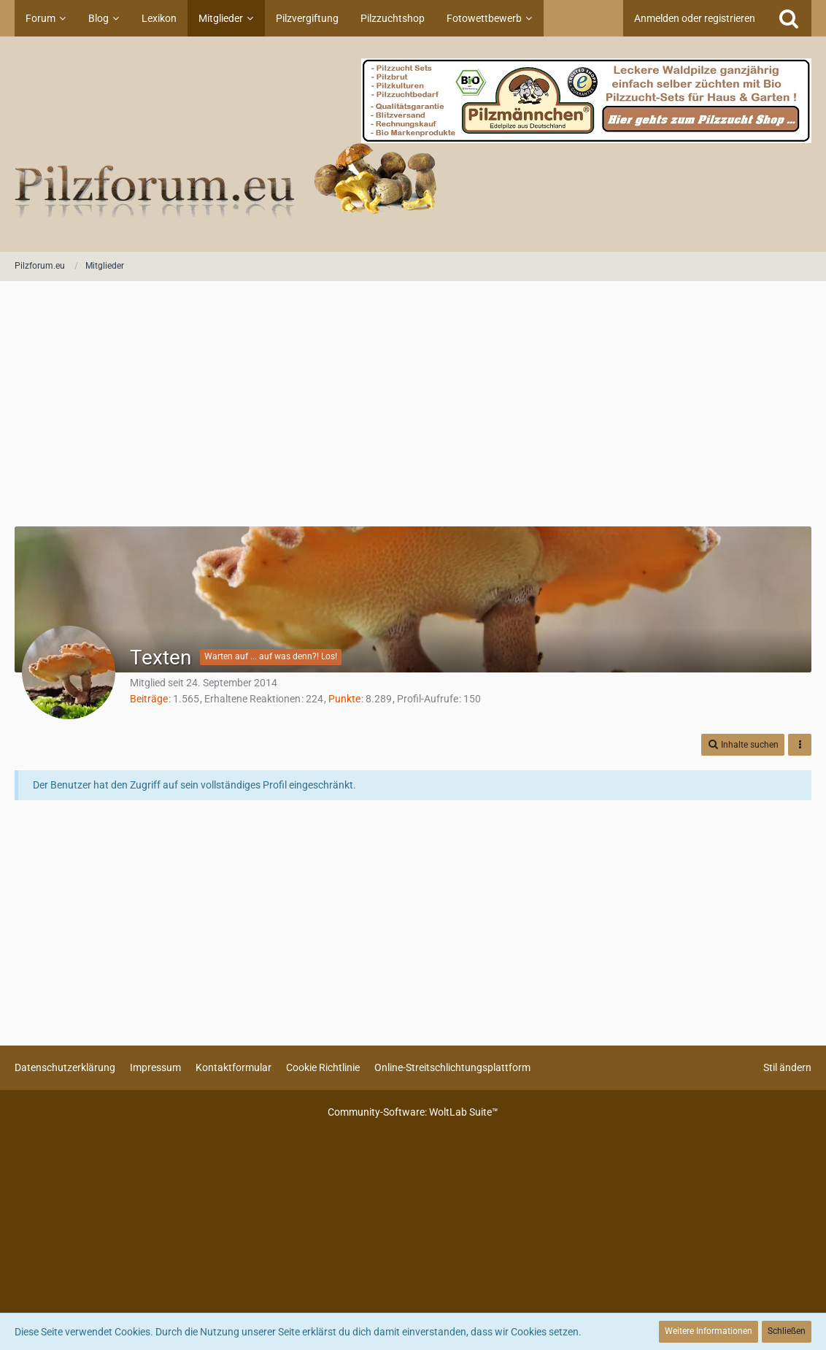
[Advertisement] (413, 405)
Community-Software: (413, 1112)
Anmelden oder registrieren (694, 18)
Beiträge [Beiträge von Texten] (149, 699)
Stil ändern (787, 1067)
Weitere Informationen (708, 1331)
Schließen (787, 1331)
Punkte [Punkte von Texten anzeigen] (344, 699)
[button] (742, 745)
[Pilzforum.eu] (413, 144)
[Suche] (788, 18)
